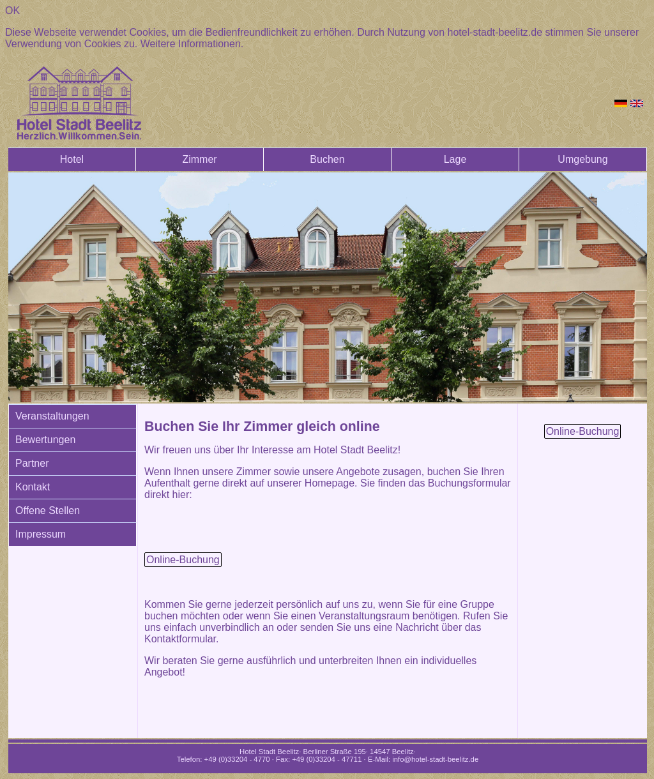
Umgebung (582, 159)
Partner (32, 463)
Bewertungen (45, 439)
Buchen (327, 159)
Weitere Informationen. (192, 43)
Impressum (40, 534)
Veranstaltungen (52, 416)
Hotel (72, 159)
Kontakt (32, 486)
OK (12, 10)
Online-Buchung (183, 559)
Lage (455, 159)
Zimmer (199, 159)
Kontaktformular (180, 638)
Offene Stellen (47, 510)
